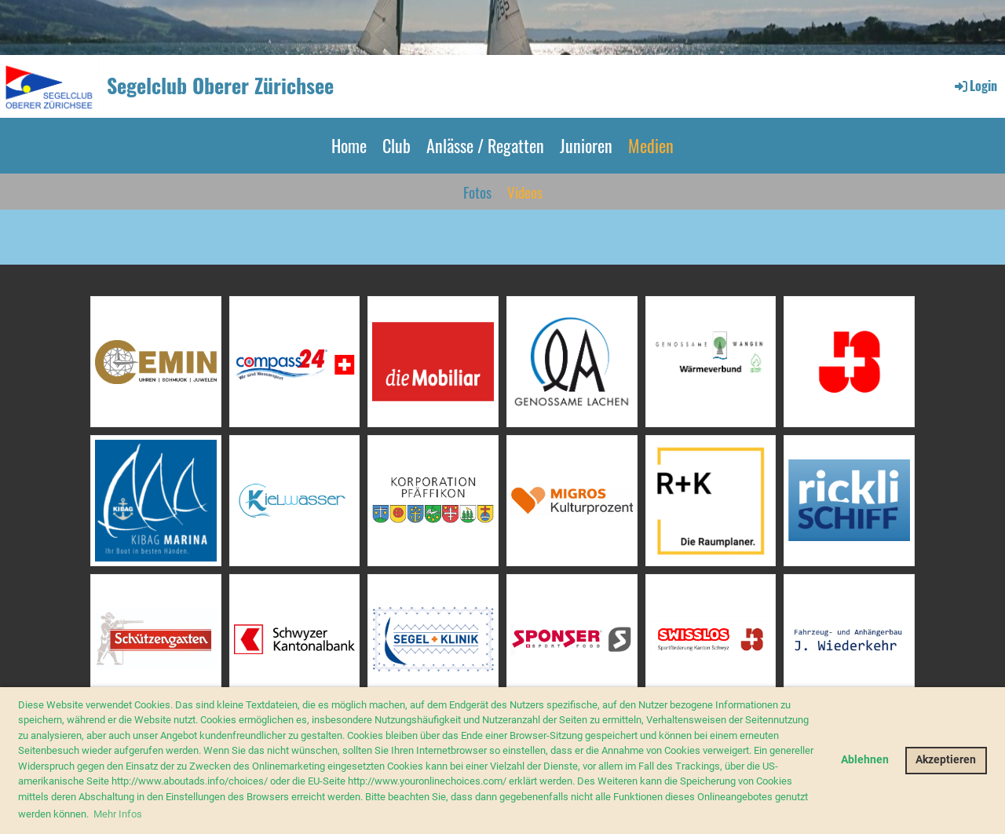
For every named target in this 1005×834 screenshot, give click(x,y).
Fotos (477, 192)
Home (349, 145)
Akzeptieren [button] (945, 759)
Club (396, 145)
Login (974, 85)
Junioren (586, 145)
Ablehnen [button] (865, 759)
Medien (651, 145)
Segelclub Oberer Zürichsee (220, 85)
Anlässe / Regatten (485, 145)
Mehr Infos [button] (117, 814)
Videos (525, 192)
